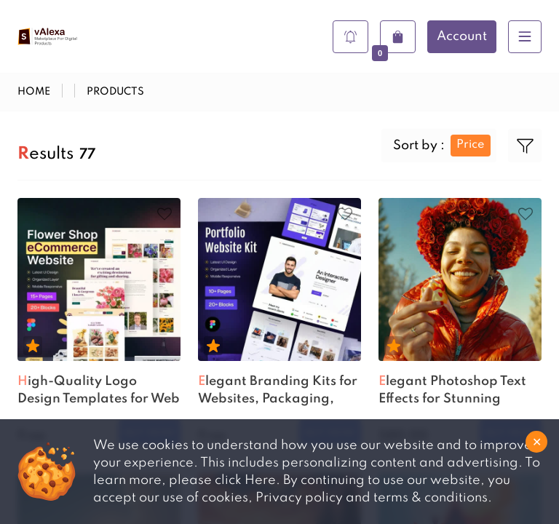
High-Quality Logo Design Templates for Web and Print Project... (98, 392)
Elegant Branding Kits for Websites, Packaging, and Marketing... (277, 392)
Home (33, 92)
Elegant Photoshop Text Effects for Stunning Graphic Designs (452, 392)
